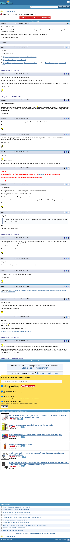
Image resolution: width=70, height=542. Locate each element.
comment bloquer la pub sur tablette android (16, 512)
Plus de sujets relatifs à (35, 533)
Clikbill (3, 151)
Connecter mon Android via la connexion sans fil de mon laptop (22, 517)
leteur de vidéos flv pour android (13, 530)
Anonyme (3, 23)
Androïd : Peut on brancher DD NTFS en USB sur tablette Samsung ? (24, 525)
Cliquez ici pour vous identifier (34, 368)
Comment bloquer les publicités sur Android (16, 507)
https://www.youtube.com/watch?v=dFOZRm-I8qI (16, 331)
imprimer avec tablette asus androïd (14, 528)
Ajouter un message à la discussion (35, 17)
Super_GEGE (4, 340)
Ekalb (2, 47)
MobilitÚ (41, 174)
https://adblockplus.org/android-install (14, 60)
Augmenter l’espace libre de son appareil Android (18, 515)
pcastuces (4, 168)
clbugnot (3, 100)
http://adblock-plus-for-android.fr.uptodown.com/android (20, 63)
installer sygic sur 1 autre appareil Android (16, 509)
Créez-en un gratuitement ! (47, 373)
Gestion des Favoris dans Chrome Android (16, 522)
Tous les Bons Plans (62, 411)
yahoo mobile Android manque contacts (15, 520)
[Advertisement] (35, 488)
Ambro (3, 317)
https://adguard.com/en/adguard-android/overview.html (19, 57)
